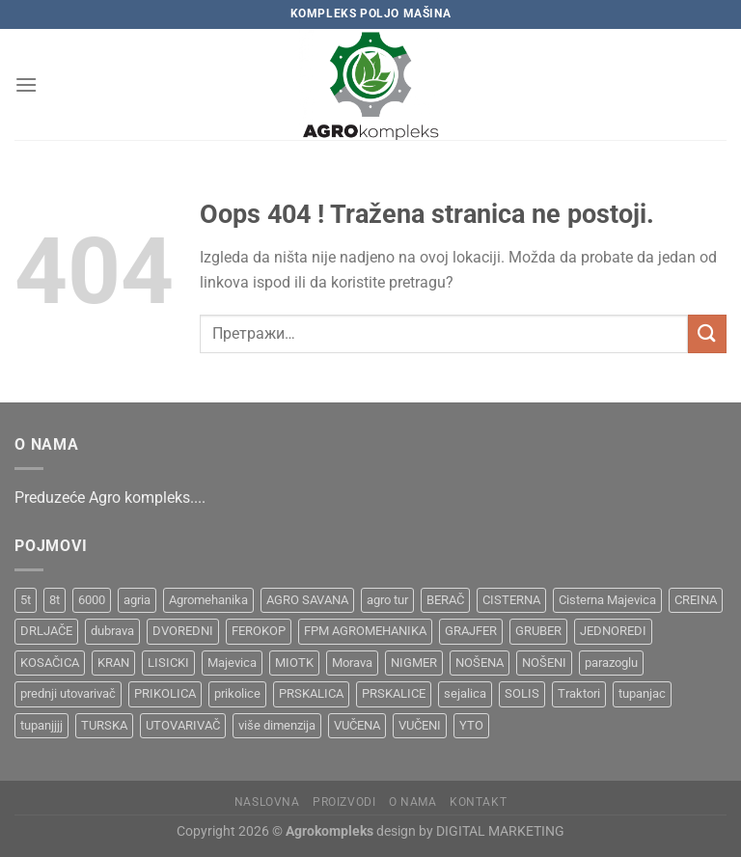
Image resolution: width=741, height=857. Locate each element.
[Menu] (26, 84)
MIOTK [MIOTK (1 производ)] (294, 662)
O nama (413, 802)
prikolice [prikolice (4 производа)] (237, 693)
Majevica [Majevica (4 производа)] (232, 662)
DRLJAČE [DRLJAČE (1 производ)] (46, 630)
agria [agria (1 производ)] (137, 600)
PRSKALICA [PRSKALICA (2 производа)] (311, 693)
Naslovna (267, 802)
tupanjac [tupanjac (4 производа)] (642, 693)
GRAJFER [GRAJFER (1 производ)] (471, 630)
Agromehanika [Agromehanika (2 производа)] (208, 600)
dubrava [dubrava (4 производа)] (112, 630)
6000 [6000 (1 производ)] (91, 600)
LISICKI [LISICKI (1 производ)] (168, 662)
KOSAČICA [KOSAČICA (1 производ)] (49, 662)
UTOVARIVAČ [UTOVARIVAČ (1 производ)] (183, 725)
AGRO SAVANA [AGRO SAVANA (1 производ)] (307, 600)
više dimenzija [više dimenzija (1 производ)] (277, 725)
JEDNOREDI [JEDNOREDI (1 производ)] (613, 630)
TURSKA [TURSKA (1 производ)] (104, 725)
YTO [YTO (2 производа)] (471, 725)
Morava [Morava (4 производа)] (352, 662)
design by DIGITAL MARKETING (468, 831)
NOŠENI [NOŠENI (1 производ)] (544, 662)
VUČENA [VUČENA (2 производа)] (357, 725)
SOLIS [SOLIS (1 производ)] (522, 693)
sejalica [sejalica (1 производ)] (465, 693)
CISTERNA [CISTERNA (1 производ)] (511, 600)
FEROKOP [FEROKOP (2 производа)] (259, 630)
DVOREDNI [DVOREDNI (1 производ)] (182, 630)
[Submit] (707, 333)
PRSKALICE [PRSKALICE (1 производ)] (393, 693)
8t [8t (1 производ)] (54, 600)
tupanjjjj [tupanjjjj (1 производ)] (41, 725)
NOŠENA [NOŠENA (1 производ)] (479, 662)
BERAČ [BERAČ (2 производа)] (445, 600)
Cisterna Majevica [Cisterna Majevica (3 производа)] (607, 600)
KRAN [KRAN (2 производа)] (113, 662)
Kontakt (478, 802)
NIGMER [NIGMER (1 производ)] (414, 662)
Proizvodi (344, 802)
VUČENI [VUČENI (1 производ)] (419, 725)
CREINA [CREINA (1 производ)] (695, 600)
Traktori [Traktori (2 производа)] (579, 693)
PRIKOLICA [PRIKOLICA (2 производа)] (165, 693)
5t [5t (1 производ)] (25, 600)
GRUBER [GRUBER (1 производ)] (538, 630)
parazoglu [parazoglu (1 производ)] (611, 662)
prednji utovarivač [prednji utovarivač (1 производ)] (68, 693)
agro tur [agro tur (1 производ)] (387, 600)
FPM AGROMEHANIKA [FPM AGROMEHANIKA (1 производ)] (365, 630)
